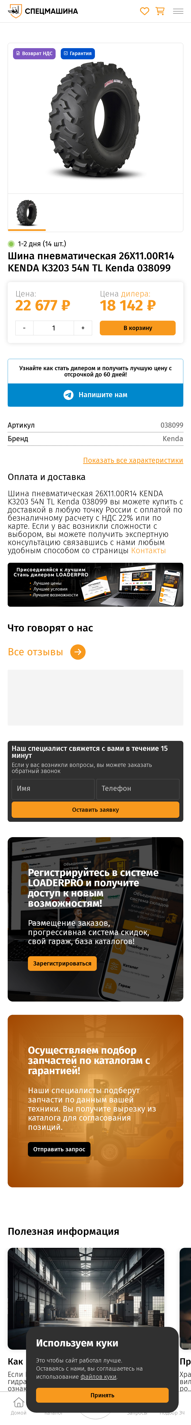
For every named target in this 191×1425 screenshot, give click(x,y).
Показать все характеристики (133, 460)
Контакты (148, 550)
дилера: (135, 294)
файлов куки (98, 1376)
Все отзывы (35, 652)
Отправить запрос (59, 1149)
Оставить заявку (95, 809)
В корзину (138, 328)
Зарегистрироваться (62, 963)
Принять (102, 1395)
